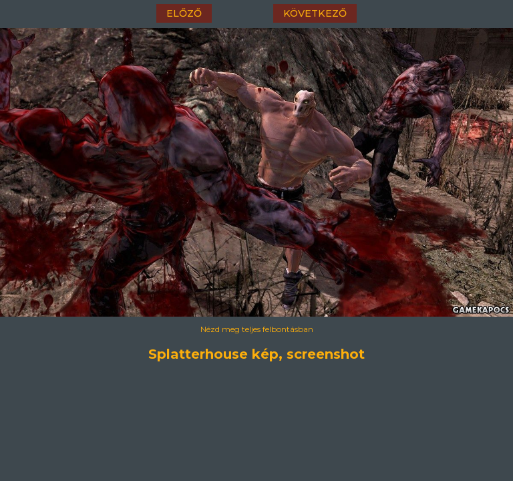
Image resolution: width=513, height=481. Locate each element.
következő (315, 13)
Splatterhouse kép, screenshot (256, 354)
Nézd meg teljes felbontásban (256, 329)
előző (184, 13)
